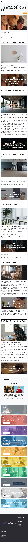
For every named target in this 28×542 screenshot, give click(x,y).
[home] (13, 1)
